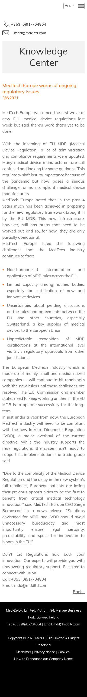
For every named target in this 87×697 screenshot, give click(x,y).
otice (51, 652)
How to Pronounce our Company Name (43, 659)
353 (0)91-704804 (28, 624)
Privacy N (41, 652)
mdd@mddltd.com (30, 32)
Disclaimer (23, 652)
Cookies (64, 652)
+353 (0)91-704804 (28, 24)
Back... (79, 591)
